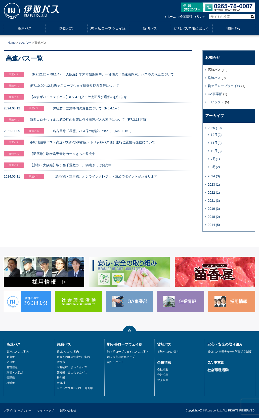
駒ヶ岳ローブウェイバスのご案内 (128, 351)
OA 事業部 (215, 362)
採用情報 (233, 28)
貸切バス (150, 28)
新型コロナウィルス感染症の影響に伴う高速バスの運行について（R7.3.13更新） (89, 119)
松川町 (61, 377)
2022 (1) (214, 192)
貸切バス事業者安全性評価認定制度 (229, 351)
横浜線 (11, 382)
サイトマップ (45, 410)
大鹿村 (61, 382)
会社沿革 (162, 374)
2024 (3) (214, 176)
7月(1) (215, 159)
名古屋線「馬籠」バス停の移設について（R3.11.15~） (93, 131)
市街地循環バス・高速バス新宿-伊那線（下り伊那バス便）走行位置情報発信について (92, 142)
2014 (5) (214, 225)
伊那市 (61, 361)
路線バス (66, 28)
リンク (201, 16)
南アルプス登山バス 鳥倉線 (75, 388)
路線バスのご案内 (68, 351)
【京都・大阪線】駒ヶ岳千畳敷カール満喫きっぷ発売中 (71, 165)
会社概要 (162, 369)
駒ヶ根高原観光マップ (121, 356)
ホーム (171, 16)
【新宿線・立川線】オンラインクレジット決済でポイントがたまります (105, 176)
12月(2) (216, 135)
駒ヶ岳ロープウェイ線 (108, 28)
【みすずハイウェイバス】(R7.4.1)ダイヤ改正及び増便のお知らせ (78, 97)
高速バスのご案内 (18, 351)
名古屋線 (12, 367)
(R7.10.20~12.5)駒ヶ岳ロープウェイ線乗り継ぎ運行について (74, 86)
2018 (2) (214, 217)
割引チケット (115, 361)
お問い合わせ (68, 410)
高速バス (25, 28)
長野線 (11, 377)
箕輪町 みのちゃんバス (72, 372)
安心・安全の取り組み (225, 344)
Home (12, 43)
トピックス (216, 102)
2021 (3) (214, 200)
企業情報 (186, 16)
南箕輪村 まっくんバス (72, 367)
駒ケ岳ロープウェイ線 (224, 86)
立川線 (11, 361)
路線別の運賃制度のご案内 (73, 356)
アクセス (162, 380)
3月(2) (215, 167)
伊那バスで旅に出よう (191, 28)
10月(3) (216, 151)
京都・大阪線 (15, 372)
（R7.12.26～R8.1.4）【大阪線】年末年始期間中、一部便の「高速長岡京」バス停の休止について (102, 74)
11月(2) (216, 143)
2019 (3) (214, 209)
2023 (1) (214, 184)
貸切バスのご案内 (168, 351)
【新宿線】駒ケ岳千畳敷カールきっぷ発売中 (62, 154)
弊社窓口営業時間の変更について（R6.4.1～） (87, 108)
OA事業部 (215, 94)
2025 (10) (215, 128)
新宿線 (11, 356)
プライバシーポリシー (17, 410)
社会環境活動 (218, 370)
